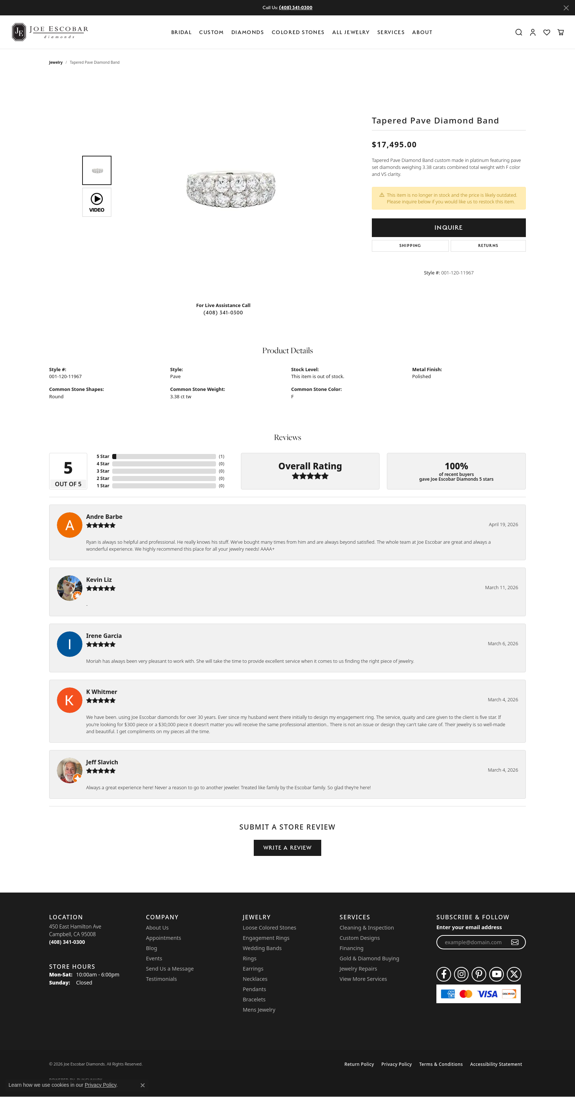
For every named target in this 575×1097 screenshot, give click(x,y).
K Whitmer (101, 692)
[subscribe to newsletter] (515, 942)
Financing (351, 948)
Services (391, 32)
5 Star (103, 456)
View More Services (363, 978)
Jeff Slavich (102, 762)
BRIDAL (181, 32)
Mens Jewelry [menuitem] (259, 1009)
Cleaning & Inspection (367, 927)
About (422, 32)
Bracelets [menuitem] (254, 999)
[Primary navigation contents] (303, 32)
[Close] (566, 7)
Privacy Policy (396, 1064)
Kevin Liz (99, 580)
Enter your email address (469, 927)
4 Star (103, 464)
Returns (488, 245)
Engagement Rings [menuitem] (266, 937)
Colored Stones (298, 32)
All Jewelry (351, 32)
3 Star (103, 471)
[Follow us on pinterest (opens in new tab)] (479, 974)
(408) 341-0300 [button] (295, 7)
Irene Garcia (104, 636)
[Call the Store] (67, 941)
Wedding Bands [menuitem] (262, 948)
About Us (157, 927)
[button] (519, 32)
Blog (151, 948)
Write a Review (287, 847)
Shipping (410, 245)
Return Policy (359, 1064)
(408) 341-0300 (223, 312)
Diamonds (247, 32)
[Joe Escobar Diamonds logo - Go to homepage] (49, 32)
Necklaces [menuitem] (255, 978)
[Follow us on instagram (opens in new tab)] (461, 974)
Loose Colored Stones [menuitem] (269, 927)
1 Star (103, 486)
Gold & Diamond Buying (369, 958)
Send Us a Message (170, 968)
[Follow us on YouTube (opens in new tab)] (496, 974)
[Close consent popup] (142, 1085)
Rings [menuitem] (249, 958)
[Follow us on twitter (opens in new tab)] (514, 974)
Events (154, 958)
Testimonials (161, 978)
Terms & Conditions (441, 1064)
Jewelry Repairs (358, 968)
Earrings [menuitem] (253, 968)
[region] (225, 186)
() (221, 456)
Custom (211, 32)
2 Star (103, 478)
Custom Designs (360, 937)
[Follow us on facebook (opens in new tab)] (443, 974)
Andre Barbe (104, 517)
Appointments (163, 937)
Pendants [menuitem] (254, 989)
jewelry (56, 62)
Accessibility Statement (496, 1064)
